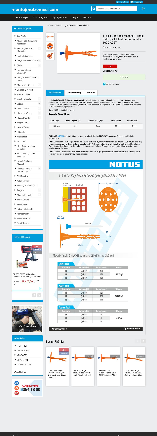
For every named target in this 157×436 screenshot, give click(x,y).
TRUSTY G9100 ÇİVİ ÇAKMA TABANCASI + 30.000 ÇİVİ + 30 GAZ (27, 275)
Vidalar (20, 104)
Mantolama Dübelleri (53, 26)
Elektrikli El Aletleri (25, 90)
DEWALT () (22, 360)
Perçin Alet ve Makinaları (27, 61)
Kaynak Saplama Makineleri (24, 162)
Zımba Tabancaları (25, 56)
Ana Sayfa (21, 17)
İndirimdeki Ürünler (25, 209)
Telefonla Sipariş (74, 93)
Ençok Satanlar (23, 218)
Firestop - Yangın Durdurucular (24, 170)
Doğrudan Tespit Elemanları (24, 71)
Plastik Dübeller (23, 118)
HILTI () (22, 346)
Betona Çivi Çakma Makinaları (25, 49)
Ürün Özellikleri (55, 93)
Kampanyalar (23, 214)
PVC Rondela (22, 176)
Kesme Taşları (23, 127)
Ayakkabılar (22, 137)
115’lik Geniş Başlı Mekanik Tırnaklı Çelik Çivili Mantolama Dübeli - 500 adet (57, 373)
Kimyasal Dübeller (25, 113)
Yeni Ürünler (22, 204)
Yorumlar (91, 93)
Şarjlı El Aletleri (23, 94)
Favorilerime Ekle (113, 84)
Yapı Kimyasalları (24, 99)
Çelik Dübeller (23, 108)
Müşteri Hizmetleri (25, 195)
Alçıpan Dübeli (23, 123)
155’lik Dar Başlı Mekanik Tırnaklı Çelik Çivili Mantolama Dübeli (82, 373)
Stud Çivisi (21, 141)
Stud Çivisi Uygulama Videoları (26, 155)
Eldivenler (21, 132)
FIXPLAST (124, 77)
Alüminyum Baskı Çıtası (27, 186)
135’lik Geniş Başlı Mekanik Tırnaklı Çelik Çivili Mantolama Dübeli (133, 373)
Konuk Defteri (23, 200)
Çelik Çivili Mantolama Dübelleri (77, 26)
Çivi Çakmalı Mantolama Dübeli (27, 79)
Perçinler (21, 190)
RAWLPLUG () (24, 364)
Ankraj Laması (23, 181)
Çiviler (19, 65)
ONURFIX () (23, 350)
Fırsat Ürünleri (23, 223)
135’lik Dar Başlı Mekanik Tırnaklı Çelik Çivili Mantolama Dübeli (108, 373)
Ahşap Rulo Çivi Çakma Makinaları (27, 42)
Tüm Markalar (20, 372)
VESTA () (22, 355)
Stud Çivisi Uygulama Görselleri (26, 147)
